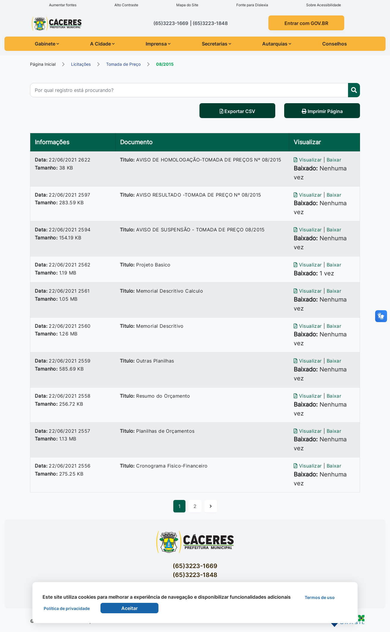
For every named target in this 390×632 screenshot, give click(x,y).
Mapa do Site (187, 5)
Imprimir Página (322, 111)
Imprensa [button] (158, 44)
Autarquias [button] (276, 44)
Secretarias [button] (216, 44)
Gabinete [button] (47, 44)
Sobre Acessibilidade (323, 5)
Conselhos (334, 44)
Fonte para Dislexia (252, 5)
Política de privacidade (67, 608)
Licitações (81, 64)
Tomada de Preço (123, 64)
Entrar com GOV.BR (306, 23)
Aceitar (129, 608)
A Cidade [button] (102, 44)
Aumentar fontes (62, 5)
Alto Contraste (126, 5)
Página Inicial (43, 64)
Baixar (334, 160)
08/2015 (165, 64)
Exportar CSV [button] (237, 111)
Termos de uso (320, 597)
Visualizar (308, 160)
